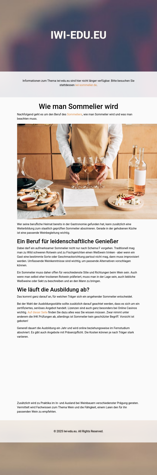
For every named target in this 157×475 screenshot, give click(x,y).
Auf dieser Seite (38, 312)
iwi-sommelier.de (86, 85)
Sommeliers (74, 114)
